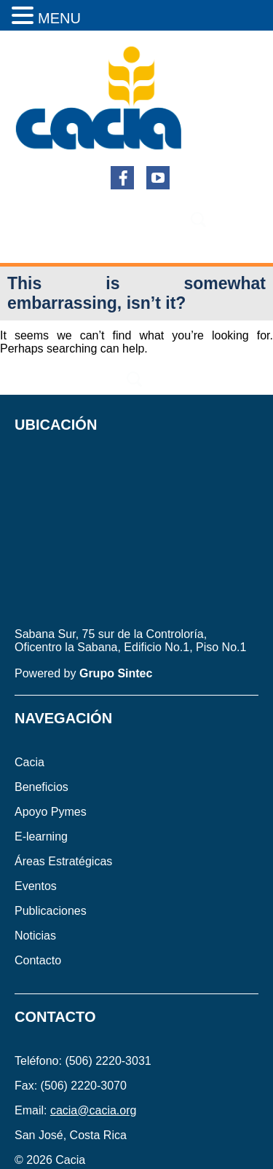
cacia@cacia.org (93, 1110)
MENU (59, 18)
